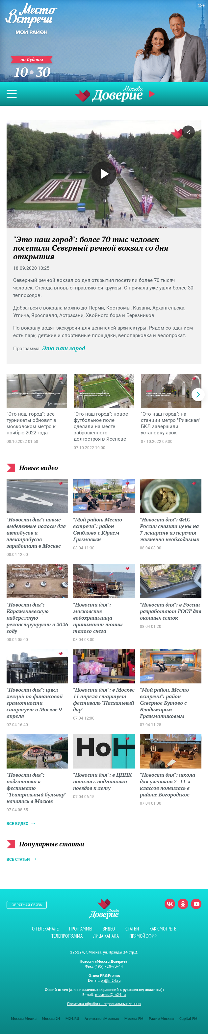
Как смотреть (162, 929)
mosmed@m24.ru (110, 994)
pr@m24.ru (110, 980)
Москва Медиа (24, 1018)
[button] (198, 394)
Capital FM (188, 1018)
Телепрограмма (67, 936)
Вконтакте (170, 904)
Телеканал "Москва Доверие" (109, 93)
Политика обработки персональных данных (104, 1003)
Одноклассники (183, 904)
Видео (109, 929)
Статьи (132, 929)
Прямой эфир (153, 94)
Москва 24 (51, 1018)
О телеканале (45, 929)
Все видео (17, 823)
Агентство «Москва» (102, 1018)
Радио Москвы (161, 1018)
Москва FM (133, 1018)
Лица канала (106, 936)
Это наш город (63, 348)
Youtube (196, 904)
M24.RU (72, 1018)
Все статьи (18, 859)
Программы (80, 929)
